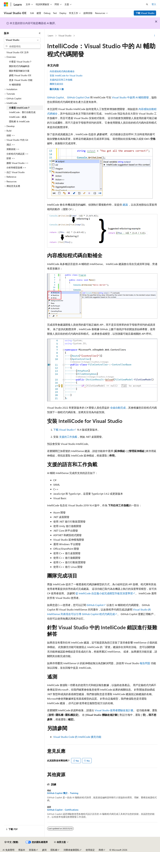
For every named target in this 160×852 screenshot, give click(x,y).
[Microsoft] (6, 4)
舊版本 (21, 849)
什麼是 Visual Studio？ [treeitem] (20, 61)
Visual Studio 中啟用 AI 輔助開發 (130, 97)
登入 (154, 4)
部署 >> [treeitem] (10, 158)
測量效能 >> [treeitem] (12, 149)
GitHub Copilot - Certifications (62, 809)
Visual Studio (64, 35)
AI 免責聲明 (8, 849)
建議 (125, 204)
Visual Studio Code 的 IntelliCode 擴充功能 (77, 736)
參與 (44, 849)
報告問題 (145, 663)
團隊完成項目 (56, 83)
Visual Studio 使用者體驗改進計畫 (114, 710)
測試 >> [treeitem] (10, 144)
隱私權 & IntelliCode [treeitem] (19, 121)
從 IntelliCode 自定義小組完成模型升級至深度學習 (104, 593)
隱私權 (54, 849)
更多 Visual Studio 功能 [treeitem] (20, 80)
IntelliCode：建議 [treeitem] (17, 116)
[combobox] (22, 40)
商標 (101, 849)
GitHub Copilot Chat (78, 97)
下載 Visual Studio (145, 13)
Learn (50, 35)
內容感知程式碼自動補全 (62, 71)
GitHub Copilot (55, 97)
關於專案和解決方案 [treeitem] (19, 70)
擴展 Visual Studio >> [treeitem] (17, 163)
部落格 (32, 849)
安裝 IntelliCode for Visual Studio (66, 75)
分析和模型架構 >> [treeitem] (16, 167)
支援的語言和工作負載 (61, 79)
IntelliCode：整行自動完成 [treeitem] (22, 112)
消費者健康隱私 (71, 849)
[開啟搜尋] (147, 4)
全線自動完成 (118, 407)
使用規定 (90, 849)
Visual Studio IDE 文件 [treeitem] (17, 52)
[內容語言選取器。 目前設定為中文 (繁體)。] (11, 842)
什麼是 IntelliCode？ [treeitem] (19, 107)
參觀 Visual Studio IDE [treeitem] (20, 75)
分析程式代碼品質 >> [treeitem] (17, 153)
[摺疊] (39, 33)
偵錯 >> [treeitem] (10, 135)
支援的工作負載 (68, 436)
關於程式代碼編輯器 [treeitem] (19, 66)
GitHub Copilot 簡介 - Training (62, 793)
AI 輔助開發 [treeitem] (15, 84)
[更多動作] (154, 35)
